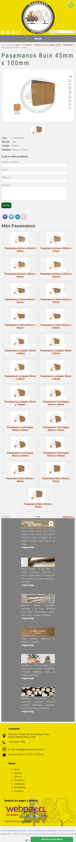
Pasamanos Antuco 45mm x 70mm (56, 250)
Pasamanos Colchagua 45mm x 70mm (56, 429)
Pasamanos (68, 45)
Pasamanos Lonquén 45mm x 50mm (55, 352)
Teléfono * (6, 177)
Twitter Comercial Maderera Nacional (8, 32)
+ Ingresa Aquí (27, 547)
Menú (38, 38)
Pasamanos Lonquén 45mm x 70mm (20, 377)
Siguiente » (69, 517)
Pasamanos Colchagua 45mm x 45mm (56, 403)
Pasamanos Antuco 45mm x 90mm (20, 275)
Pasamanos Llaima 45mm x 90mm (20, 326)
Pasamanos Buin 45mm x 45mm (20, 480)
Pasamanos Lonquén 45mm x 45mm (20, 352)
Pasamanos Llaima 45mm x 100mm (56, 326)
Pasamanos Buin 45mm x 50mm (56, 480)
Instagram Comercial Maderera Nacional (13, 32)
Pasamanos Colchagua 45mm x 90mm (20, 454)
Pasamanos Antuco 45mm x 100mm (56, 275)
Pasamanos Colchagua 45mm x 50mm (20, 429)
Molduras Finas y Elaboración (47, 45)
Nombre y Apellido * (10, 162)
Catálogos (19, 784)
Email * (4, 170)
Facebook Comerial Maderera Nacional (3, 32)
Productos (27, 45)
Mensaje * (5, 185)
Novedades (20, 787)
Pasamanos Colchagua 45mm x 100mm (56, 454)
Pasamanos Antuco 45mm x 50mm (20, 250)
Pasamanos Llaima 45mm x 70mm (56, 301)
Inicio (17, 45)
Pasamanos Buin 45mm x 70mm (38, 505)
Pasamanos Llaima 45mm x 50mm (20, 301)
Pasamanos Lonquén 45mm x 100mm (20, 403)
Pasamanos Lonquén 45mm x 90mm (55, 377)
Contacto (18, 791)
